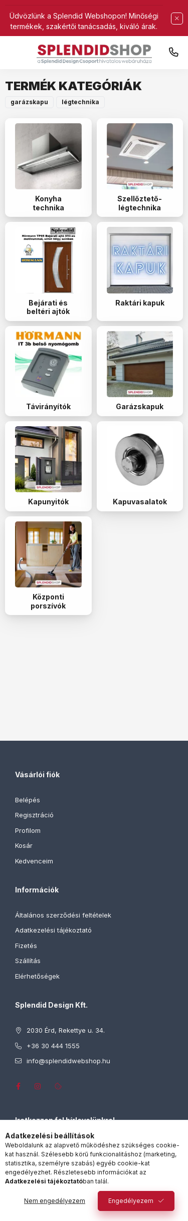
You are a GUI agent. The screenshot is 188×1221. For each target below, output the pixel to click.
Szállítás (28, 961)
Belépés (27, 800)
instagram (38, 1086)
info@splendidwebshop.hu (68, 1061)
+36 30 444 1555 (173, 53)
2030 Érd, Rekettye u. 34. (66, 1030)
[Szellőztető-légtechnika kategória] (140, 156)
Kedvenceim (34, 861)
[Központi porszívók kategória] (48, 554)
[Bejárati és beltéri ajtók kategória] (48, 260)
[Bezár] (177, 19)
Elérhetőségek (37, 976)
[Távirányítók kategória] (48, 364)
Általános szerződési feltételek (63, 915)
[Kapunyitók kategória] (48, 459)
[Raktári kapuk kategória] (140, 260)
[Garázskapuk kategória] (140, 364)
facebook (18, 1086)
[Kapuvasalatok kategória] (140, 459)
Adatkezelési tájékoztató (53, 930)
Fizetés (26, 946)
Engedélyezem (130, 1200)
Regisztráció (34, 815)
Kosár (24, 845)
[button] (29, 102)
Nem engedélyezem (54, 1200)
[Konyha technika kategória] (48, 156)
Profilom (28, 830)
